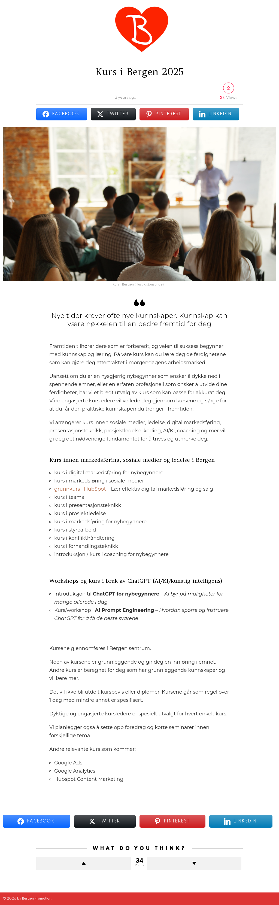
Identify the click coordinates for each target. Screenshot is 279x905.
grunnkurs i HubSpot (80, 489)
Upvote (83, 863)
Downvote (194, 863)
